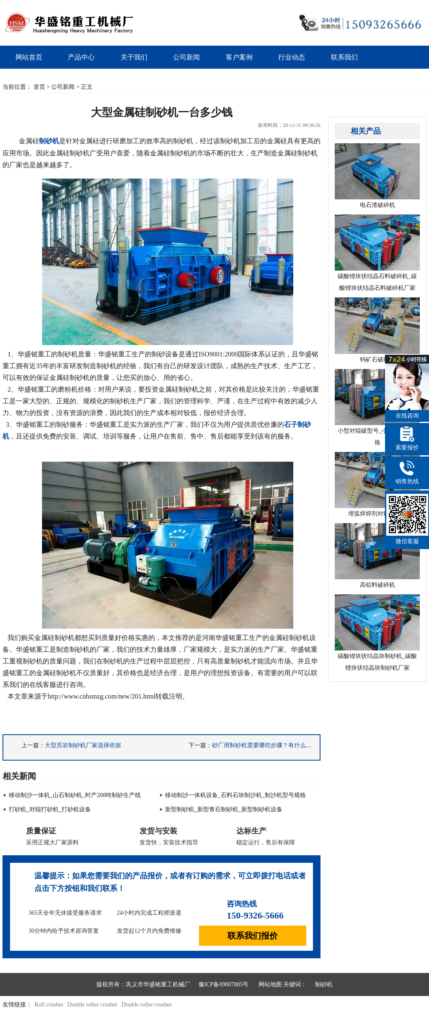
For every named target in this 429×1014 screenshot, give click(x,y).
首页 (39, 87)
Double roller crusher (92, 1004)
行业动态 (291, 57)
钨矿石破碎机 (377, 329)
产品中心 (81, 57)
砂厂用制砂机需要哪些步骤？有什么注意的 (267, 745)
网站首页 (29, 57)
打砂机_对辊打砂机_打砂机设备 (50, 809)
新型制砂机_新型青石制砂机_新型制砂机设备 (223, 809)
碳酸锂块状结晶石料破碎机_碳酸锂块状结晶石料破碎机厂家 (377, 252)
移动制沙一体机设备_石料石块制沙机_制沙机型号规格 (235, 795)
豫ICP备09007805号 (224, 984)
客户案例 (239, 57)
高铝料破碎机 (377, 555)
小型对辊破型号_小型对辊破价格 (377, 407)
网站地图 (270, 984)
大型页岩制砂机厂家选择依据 (83, 745)
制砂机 (324, 984)
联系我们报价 (252, 935)
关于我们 (134, 57)
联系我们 (344, 57)
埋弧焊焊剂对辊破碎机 (377, 484)
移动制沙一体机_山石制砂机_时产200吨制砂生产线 (75, 795)
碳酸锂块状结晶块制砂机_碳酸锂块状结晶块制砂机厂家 (377, 632)
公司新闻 (186, 57)
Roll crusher (49, 1004)
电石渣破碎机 (377, 175)
